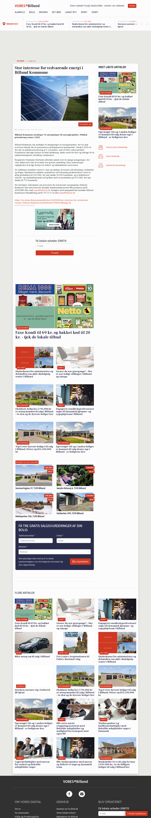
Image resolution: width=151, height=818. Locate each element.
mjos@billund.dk (42, 190)
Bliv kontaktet (80, 561)
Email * (60, 535)
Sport (84, 12)
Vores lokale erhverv (66, 813)
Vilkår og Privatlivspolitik (27, 817)
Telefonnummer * (27, 535)
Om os (18, 809)
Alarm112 (20, 12)
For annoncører (22, 813)
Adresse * (23, 547)
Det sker (56, 12)
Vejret (95, 12)
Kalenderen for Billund (67, 817)
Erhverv (43, 12)
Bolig (32, 12)
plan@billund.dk (67, 193)
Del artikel (85, 124)
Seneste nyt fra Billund (67, 809)
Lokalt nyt (71, 12)
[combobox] (20, 551)
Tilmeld (132, 6)
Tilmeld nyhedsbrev (136, 813)
